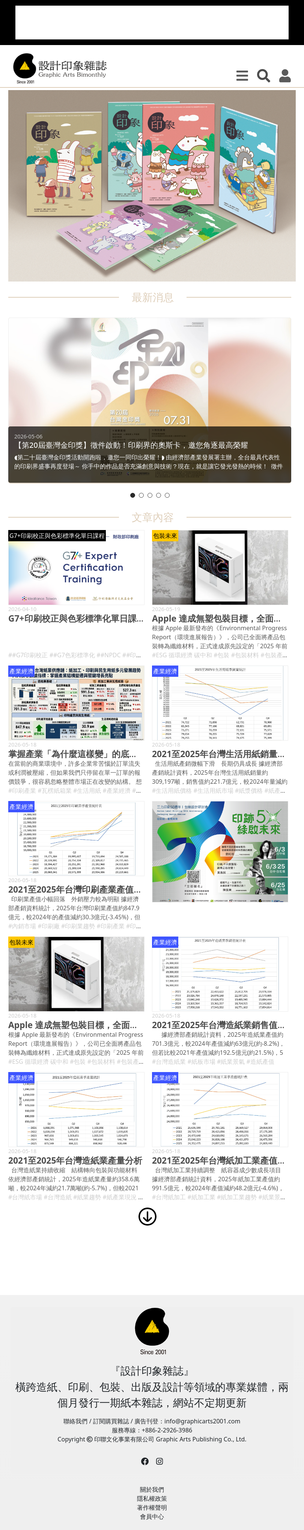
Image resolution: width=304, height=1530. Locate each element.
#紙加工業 (201, 1197)
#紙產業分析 (281, 790)
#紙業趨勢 (87, 1197)
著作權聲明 (152, 1507)
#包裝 (221, 655)
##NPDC (108, 655)
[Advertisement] (152, 22)
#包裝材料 (245, 655)
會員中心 (152, 1516)
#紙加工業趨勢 (237, 1197)
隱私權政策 (152, 1498)
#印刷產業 (22, 790)
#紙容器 (143, 790)
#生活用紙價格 (172, 790)
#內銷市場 (22, 926)
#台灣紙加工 (169, 1197)
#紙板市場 (201, 1061)
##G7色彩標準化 (72, 655)
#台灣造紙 (58, 1197)
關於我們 (152, 1489)
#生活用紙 (87, 790)
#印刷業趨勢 (78, 926)
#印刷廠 (49, 926)
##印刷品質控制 (144, 655)
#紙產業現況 (120, 1197)
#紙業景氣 (231, 1061)
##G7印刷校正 (28, 655)
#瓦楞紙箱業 (55, 790)
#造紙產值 (260, 1061)
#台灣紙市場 (25, 1197)
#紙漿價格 (249, 790)
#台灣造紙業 (169, 1061)
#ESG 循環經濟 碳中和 (182, 655)
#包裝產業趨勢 (280, 655)
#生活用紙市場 (213, 790)
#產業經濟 (117, 790)
